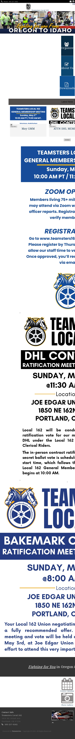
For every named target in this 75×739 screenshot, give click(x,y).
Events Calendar (67, 691)
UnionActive (16, 731)
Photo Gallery (67, 705)
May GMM (28, 128)
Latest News (67, 102)
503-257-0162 (13, 1)
